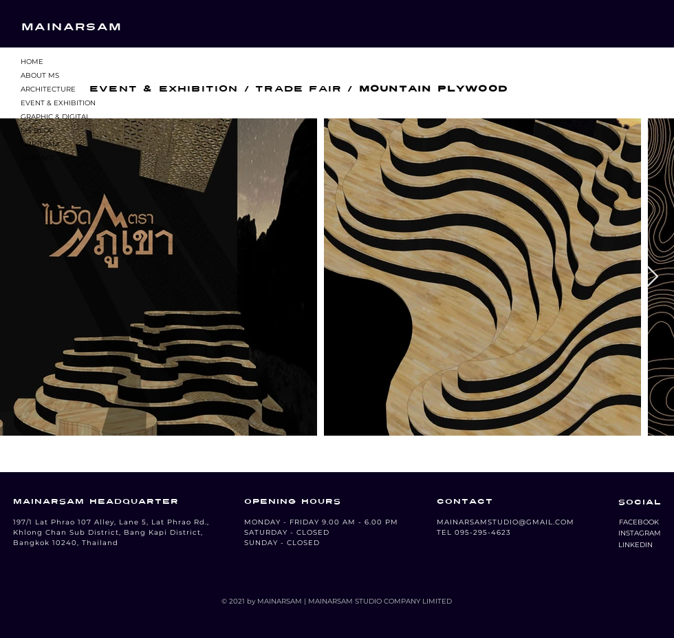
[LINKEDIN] (635, 545)
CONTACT (37, 157)
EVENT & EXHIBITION (58, 102)
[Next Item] (652, 277)
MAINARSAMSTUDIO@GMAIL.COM (505, 522)
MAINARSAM (71, 27)
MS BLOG (37, 130)
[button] (638, 522)
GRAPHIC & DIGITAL (55, 116)
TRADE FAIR (298, 89)
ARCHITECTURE (48, 89)
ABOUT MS (40, 75)
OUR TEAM (40, 144)
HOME (32, 61)
